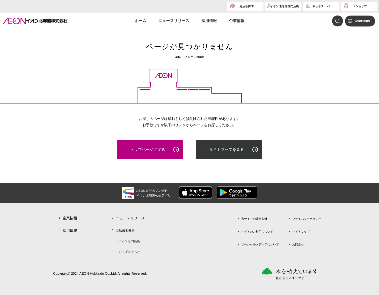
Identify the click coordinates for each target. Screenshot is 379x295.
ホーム (140, 21)
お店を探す (246, 6)
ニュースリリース (173, 21)
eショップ (360, 6)
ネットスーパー (322, 6)
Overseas (362, 21)
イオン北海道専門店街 (284, 6)
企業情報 (236, 21)
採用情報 (209, 21)
